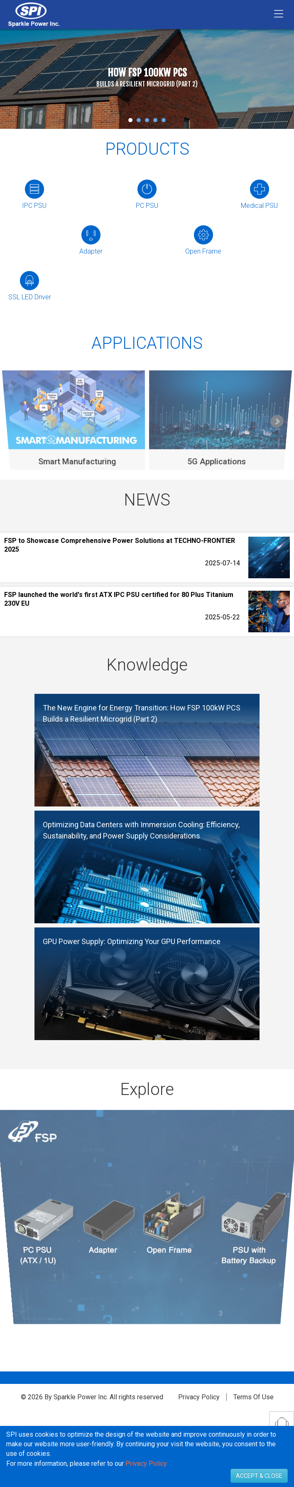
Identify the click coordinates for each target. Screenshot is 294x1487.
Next (277, 422)
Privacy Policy (199, 1397)
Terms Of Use (253, 1397)
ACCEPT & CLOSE (259, 1475)
